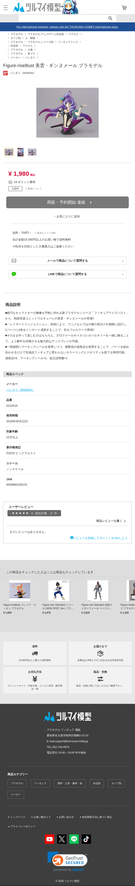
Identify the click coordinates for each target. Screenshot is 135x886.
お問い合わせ (66, 817)
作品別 (97, 783)
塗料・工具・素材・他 (69, 783)
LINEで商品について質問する (67, 274)
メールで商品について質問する (67, 260)
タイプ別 (116, 783)
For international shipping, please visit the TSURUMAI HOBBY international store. (68, 26)
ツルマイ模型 (71, 881)
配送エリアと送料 (46, 233)
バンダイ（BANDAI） (20, 389)
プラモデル (17, 783)
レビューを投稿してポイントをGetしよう (100, 538)
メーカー (16, 794)
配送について (35, 188)
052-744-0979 (60, 747)
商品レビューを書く (109, 520)
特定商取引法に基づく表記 (97, 817)
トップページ (17, 817)
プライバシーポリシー (22, 826)
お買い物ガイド (42, 817)
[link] (67, 861)
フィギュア (40, 783)
